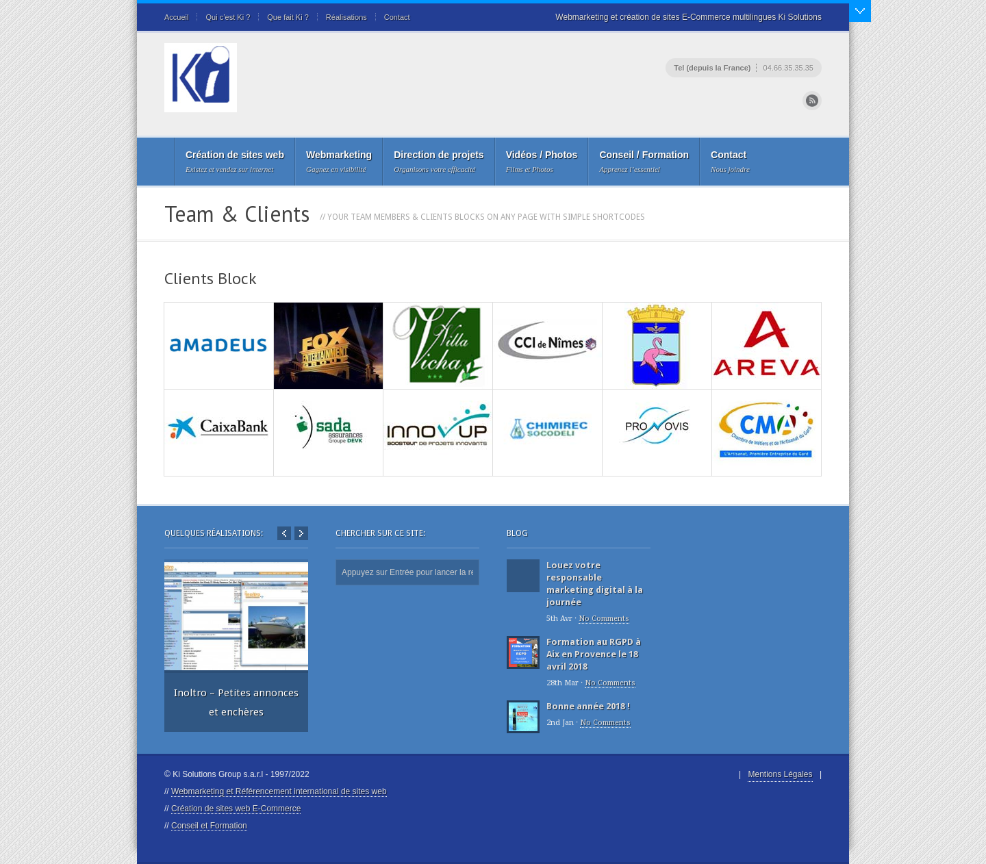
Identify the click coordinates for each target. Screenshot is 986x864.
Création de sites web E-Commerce (236, 808)
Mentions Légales (780, 774)
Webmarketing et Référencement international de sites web (279, 791)
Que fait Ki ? (288, 17)
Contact (397, 17)
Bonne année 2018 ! (588, 706)
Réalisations (346, 17)
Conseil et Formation (209, 825)
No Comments (604, 618)
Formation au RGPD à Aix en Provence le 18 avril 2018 (593, 654)
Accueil (176, 17)
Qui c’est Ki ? (227, 17)
